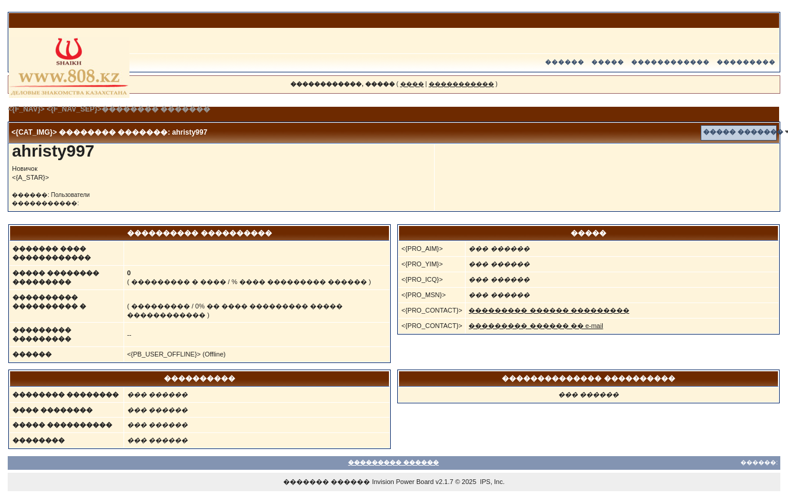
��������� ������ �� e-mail (536, 325)
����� (607, 62)
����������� (461, 84)
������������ (670, 62)
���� (412, 84)
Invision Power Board (402, 481)
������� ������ (326, 481)
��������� (746, 62)
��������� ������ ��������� (549, 310)
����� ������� (743, 131)
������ (564, 62)
